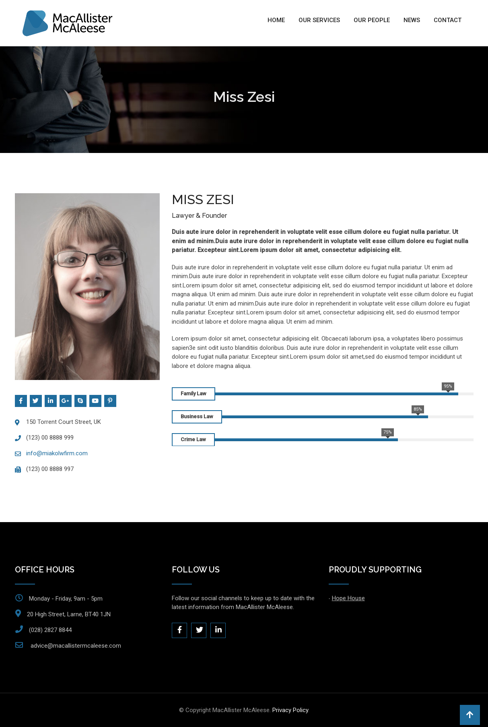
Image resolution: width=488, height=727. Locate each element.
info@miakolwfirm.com (57, 453)
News (412, 20)
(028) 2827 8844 (50, 630)
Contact (447, 20)
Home (276, 20)
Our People (372, 20)
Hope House (348, 598)
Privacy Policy (290, 710)
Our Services (319, 20)
